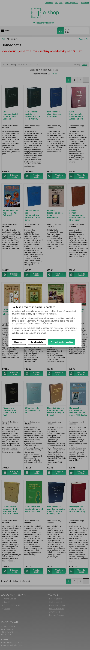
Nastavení (18, 342)
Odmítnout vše (37, 342)
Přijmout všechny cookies (61, 342)
